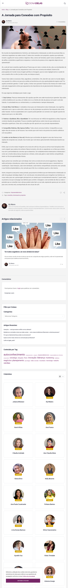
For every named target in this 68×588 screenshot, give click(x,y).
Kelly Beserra (49, 479)
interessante (16, 195)
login (19, 288)
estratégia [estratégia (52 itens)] (13, 358)
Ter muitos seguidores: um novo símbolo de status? (22, 252)
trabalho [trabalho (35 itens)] (56, 360)
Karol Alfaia (18, 427)
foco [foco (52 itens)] (25, 358)
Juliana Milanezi (18, 402)
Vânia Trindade (49, 555)
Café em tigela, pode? (9, 340)
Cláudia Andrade (18, 453)
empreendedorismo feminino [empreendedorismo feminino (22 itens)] (56, 355)
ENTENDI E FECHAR (23, 580)
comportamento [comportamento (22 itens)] (29, 355)
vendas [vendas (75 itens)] (7, 363)
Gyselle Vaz (18, 555)
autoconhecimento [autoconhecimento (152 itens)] (14, 354)
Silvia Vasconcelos (49, 530)
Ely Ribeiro (9, 21)
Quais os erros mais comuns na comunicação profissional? (19, 337)
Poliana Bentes (49, 504)
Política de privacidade (29, 576)
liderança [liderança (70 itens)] (41, 358)
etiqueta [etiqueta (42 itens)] (20, 358)
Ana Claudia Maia (49, 453)
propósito (23, 195)
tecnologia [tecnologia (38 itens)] (49, 360)
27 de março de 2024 (12, 22)
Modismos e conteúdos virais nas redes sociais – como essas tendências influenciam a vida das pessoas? (32, 332)
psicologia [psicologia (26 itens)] (27, 360)
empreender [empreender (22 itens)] (6, 358)
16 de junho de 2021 (14, 265)
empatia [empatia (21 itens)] (35, 355)
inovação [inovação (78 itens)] (32, 358)
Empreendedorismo (16, 192)
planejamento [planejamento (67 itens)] (18, 360)
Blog (7, 9)
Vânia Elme (18, 479)
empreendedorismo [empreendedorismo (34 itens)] (43, 355)
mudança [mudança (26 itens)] (57, 358)
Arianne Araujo (49, 581)
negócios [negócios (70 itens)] (8, 360)
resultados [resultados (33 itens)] (42, 360)
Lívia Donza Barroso (18, 530)
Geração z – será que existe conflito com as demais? (17, 329)
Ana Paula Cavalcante (18, 504)
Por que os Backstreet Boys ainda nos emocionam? (17, 335)
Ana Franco (50, 427)
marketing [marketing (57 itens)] (50, 358)
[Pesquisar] (65, 3)
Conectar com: (9, 293)
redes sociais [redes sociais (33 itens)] (35, 360)
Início (3, 9)
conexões (9, 195)
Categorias (8, 312)
